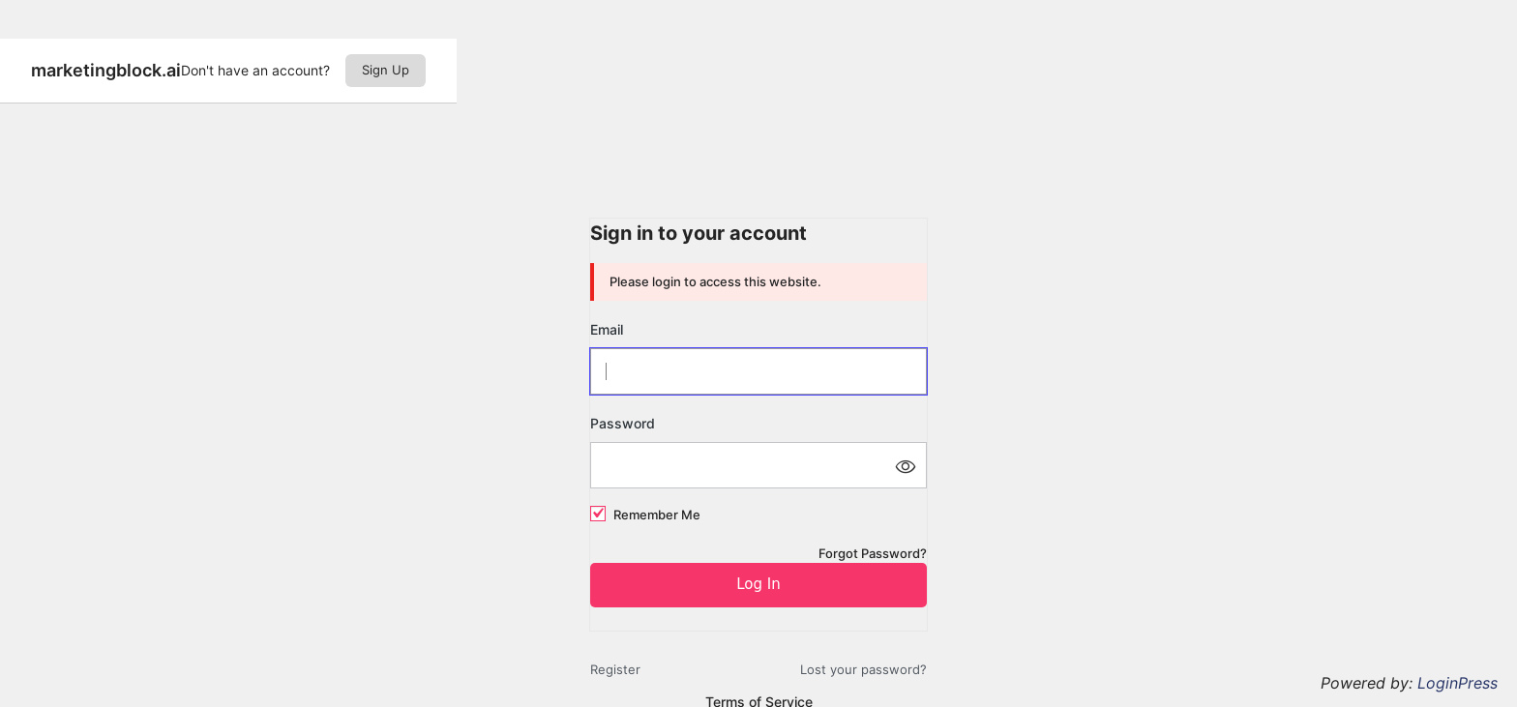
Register (615, 669)
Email (606, 329)
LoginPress (1457, 682)
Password (622, 423)
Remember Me (656, 514)
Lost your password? (863, 669)
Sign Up (385, 69)
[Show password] (904, 465)
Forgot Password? (872, 553)
